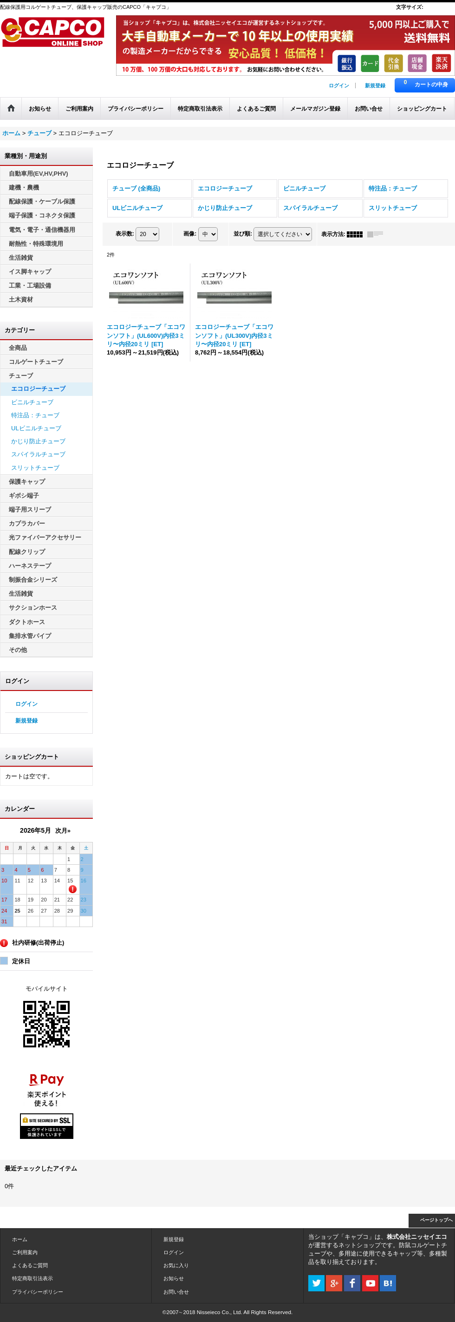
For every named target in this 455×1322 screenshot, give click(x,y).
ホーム (19, 1239)
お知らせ (173, 1278)
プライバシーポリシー (37, 1292)
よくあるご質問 (30, 1265)
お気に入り (176, 1265)
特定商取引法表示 (32, 1278)
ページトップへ (436, 1220)
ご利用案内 (25, 1252)
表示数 (125, 233)
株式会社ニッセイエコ (417, 1236)
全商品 (18, 347)
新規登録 (375, 85)
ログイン (339, 85)
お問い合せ (176, 1292)
